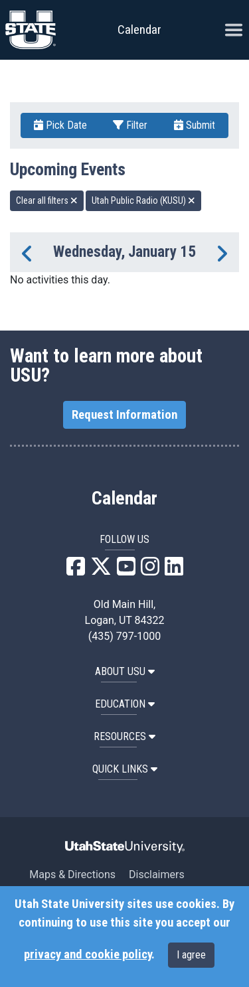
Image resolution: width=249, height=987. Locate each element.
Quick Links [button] (124, 769)
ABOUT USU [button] (125, 671)
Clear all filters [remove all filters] (47, 200)
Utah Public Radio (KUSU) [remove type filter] (143, 200)
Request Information (124, 415)
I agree (191, 955)
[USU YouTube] (126, 570)
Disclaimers (157, 874)
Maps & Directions (72, 874)
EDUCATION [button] (125, 704)
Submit (194, 125)
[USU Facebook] (75, 570)
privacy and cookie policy (87, 954)
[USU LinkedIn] (174, 570)
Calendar (124, 498)
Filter (130, 125)
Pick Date (60, 125)
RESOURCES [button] (124, 736)
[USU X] (101, 570)
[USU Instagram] (150, 570)
